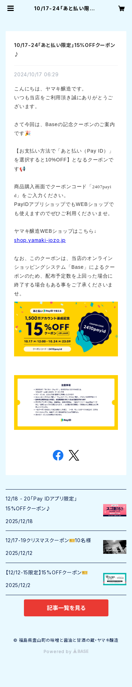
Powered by (66, 651)
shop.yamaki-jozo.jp (40, 240)
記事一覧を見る (66, 607)
